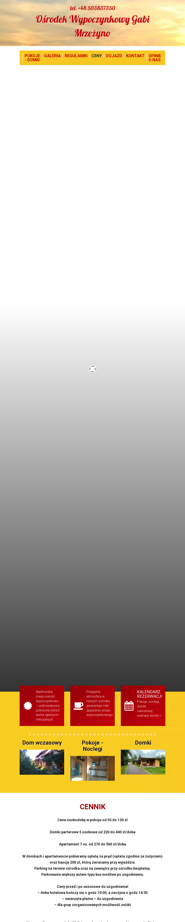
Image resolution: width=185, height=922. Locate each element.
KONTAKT (135, 56)
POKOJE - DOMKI (32, 58)
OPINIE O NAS (155, 58)
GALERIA (52, 56)
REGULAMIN (76, 56)
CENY (96, 56)
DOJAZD (114, 56)
